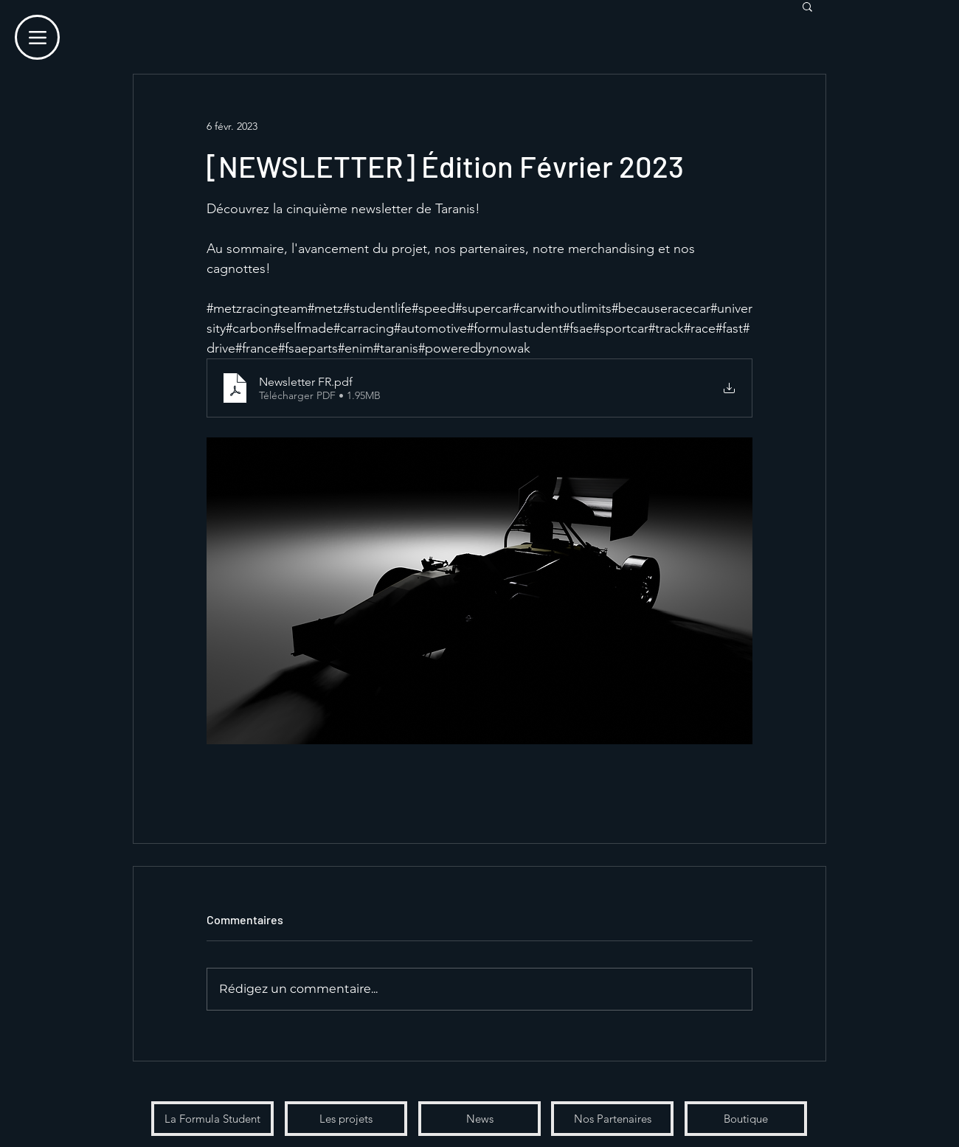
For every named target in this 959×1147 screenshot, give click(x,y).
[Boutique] (746, 1118)
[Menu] (37, 37)
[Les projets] (346, 1118)
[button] (807, 6)
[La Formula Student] (212, 1118)
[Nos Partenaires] (612, 1118)
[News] (479, 1118)
